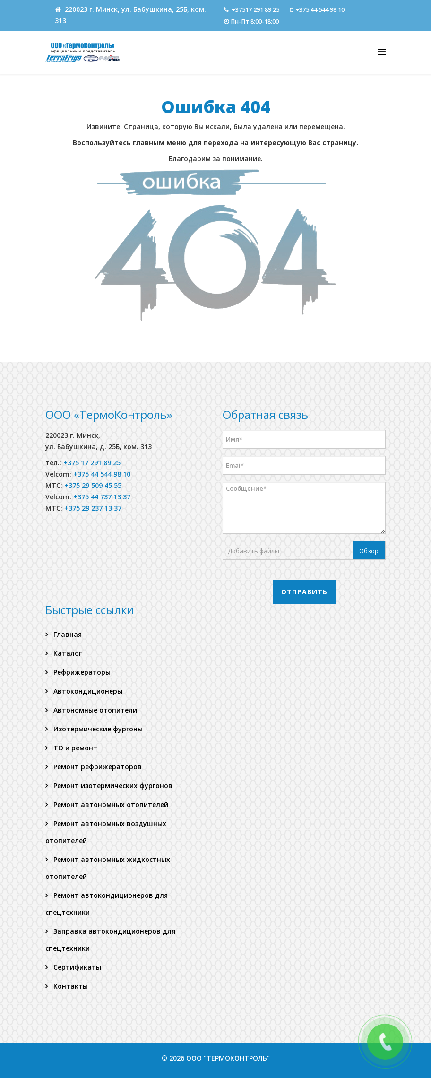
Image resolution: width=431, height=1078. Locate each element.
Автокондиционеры (87, 691)
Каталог (67, 653)
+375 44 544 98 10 (320, 10)
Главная (67, 634)
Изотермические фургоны (97, 728)
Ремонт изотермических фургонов (112, 785)
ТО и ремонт (74, 747)
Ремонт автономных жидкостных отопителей (107, 868)
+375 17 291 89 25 (92, 462)
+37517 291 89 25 (255, 10)
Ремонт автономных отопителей (110, 804)
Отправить (304, 591)
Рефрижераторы (81, 672)
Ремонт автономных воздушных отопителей (105, 832)
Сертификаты (76, 967)
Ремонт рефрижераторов (97, 766)
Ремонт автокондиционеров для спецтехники (106, 904)
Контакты (70, 986)
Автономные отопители (94, 709)
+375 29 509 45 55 (92, 485)
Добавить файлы (253, 551)
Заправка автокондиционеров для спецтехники (110, 940)
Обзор (369, 551)
